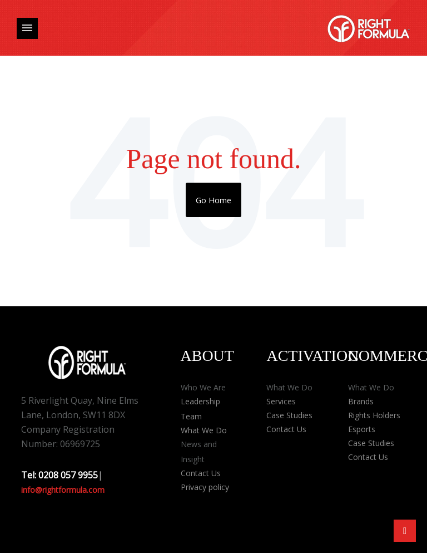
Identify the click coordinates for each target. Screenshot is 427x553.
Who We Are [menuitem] (203, 387)
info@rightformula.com (63, 490)
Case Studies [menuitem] (289, 415)
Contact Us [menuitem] (201, 473)
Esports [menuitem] (361, 429)
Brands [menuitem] (361, 401)
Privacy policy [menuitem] (205, 487)
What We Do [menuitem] (204, 430)
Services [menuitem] (281, 401)
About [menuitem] (207, 355)
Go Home (213, 199)
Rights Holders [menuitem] (374, 415)
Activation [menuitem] (312, 355)
